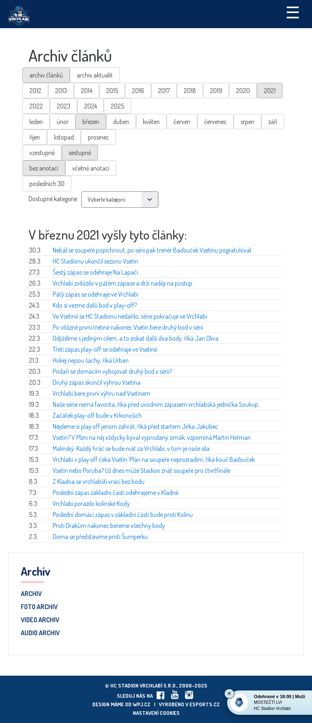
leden (36, 122)
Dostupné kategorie (53, 199)
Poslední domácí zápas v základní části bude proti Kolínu (123, 514)
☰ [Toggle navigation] (292, 12)
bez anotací (43, 168)
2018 (190, 90)
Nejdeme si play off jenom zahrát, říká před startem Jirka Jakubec (135, 426)
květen (151, 122)
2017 (164, 90)
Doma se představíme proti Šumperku (100, 536)
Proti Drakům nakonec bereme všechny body (109, 525)
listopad (64, 137)
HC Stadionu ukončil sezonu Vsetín (95, 261)
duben (121, 122)
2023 (63, 106)
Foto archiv (39, 607)
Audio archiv (40, 633)
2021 (270, 90)
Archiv (31, 594)
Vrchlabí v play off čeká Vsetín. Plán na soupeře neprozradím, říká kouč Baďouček (154, 459)
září (272, 122)
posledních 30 (47, 184)
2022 (36, 106)
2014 (86, 90)
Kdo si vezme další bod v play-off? (95, 305)
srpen (247, 122)
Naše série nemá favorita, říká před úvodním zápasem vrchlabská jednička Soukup (155, 404)
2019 (216, 90)
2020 (243, 90)
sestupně (80, 153)
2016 (138, 90)
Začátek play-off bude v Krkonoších (97, 415)
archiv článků (46, 75)
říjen (34, 137)
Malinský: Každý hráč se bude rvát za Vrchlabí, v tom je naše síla (131, 448)
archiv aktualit (95, 75)
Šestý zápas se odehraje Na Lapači (95, 272)
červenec (215, 122)
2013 (61, 90)
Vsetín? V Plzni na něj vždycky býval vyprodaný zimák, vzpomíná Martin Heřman (152, 437)
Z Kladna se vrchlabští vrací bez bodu (99, 481)
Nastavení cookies (156, 713)
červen (182, 122)
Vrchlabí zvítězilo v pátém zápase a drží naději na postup (122, 283)
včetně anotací (90, 168)
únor (63, 122)
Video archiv (40, 620)
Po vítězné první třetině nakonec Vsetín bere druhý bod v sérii (128, 327)
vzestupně (42, 153)
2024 (90, 106)
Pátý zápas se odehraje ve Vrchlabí (95, 294)
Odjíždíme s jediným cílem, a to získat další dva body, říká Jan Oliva (135, 338)
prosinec (98, 137)
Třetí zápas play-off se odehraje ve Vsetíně (105, 349)
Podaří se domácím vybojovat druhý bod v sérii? (112, 371)
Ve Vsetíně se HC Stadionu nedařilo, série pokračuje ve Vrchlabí (130, 316)
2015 (112, 90)
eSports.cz (204, 704)
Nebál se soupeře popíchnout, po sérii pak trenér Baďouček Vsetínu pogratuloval (152, 250)
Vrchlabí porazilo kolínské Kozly (91, 503)
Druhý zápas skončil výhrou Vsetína (96, 382)
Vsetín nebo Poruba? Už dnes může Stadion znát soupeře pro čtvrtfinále (141, 470)
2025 (117, 106)
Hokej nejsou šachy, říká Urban (91, 360)
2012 (35, 90)
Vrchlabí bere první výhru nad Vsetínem (101, 393)
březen (90, 122)
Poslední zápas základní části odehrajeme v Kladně (115, 492)
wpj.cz (141, 704)
